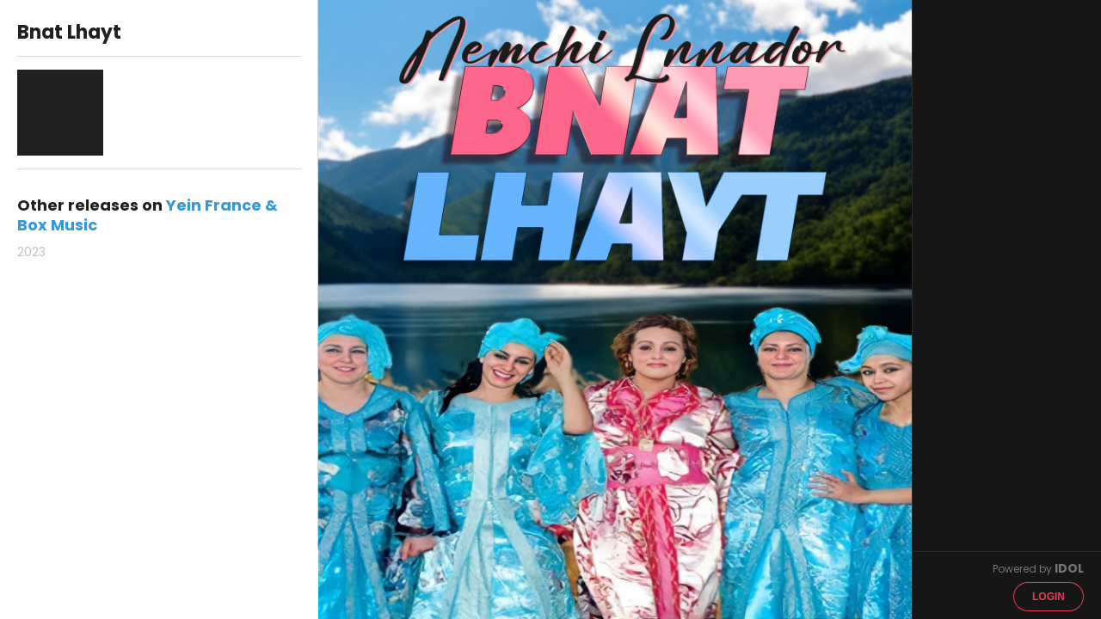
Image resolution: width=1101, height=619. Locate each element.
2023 (31, 251)
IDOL (1069, 568)
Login (1048, 597)
